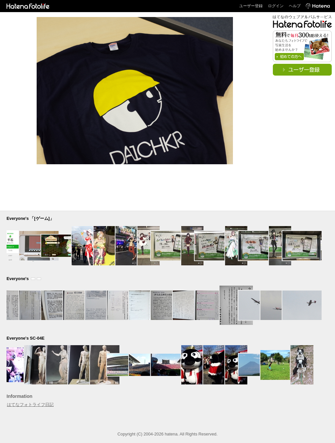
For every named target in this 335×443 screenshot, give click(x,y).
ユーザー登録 (251, 6)
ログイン (276, 6)
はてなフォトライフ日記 (30, 404)
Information (19, 396)
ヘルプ (295, 6)
